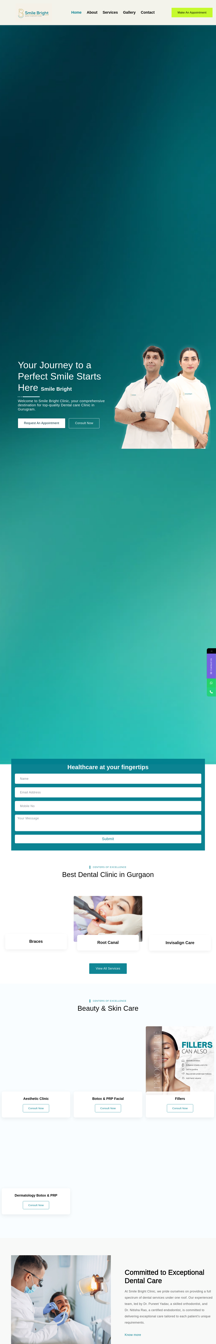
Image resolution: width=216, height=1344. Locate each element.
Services (110, 12)
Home (76, 12)
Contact (148, 12)
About (91, 12)
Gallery (129, 12)
